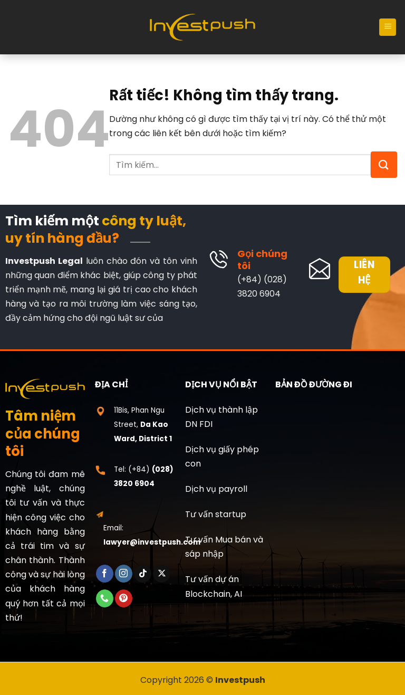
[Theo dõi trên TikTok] (142, 574)
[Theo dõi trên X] (161, 574)
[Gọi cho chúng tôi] (104, 598)
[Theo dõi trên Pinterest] (123, 598)
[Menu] (387, 27)
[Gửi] (384, 164)
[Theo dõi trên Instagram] (123, 574)
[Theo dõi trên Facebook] (104, 574)
